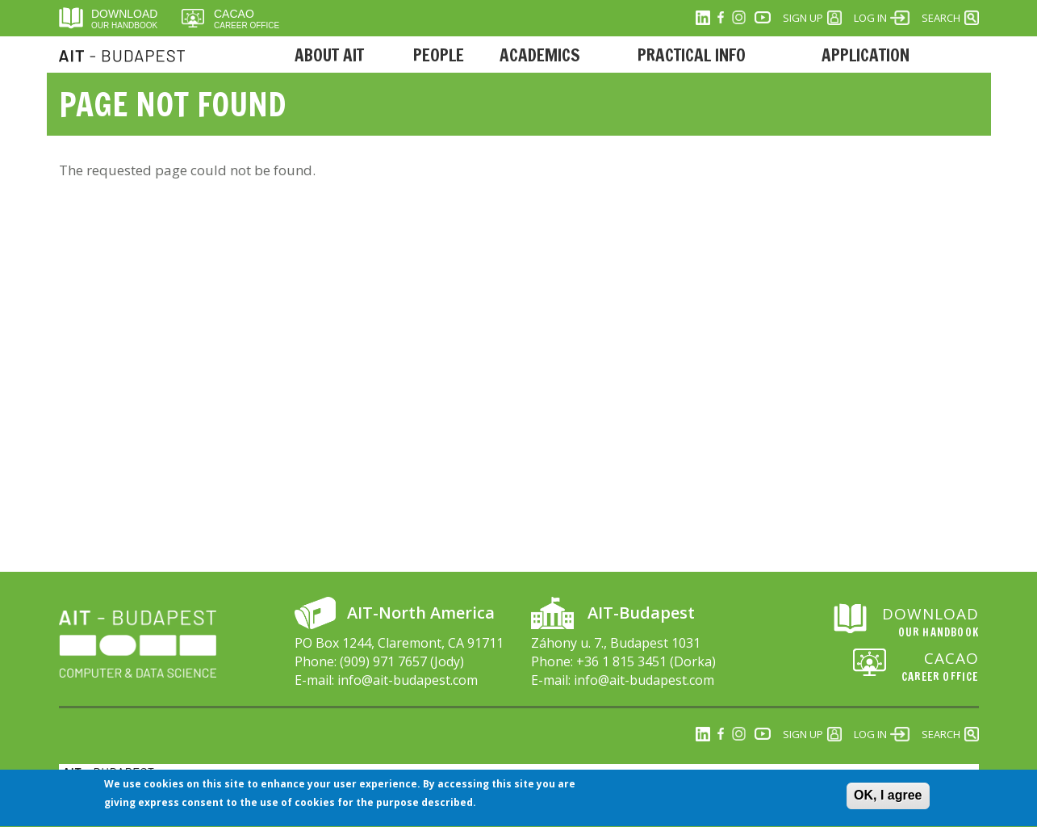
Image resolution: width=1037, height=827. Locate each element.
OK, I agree (888, 801)
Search (941, 17)
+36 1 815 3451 (621, 661)
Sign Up (803, 17)
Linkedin (703, 17)
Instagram (738, 17)
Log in (870, 17)
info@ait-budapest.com (407, 680)
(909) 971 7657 (383, 661)
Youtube (763, 17)
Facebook (721, 17)
